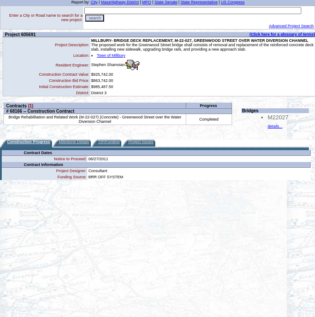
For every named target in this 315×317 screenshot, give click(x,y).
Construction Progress (28, 142)
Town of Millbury (111, 55)
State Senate (165, 2)
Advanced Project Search (291, 26)
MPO (146, 2)
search (95, 18)
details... (275, 126)
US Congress (233, 2)
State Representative (199, 2)
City (94, 2)
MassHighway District (120, 2)
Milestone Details (74, 142)
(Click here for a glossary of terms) (282, 34)
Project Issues (141, 142)
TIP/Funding (109, 142)
